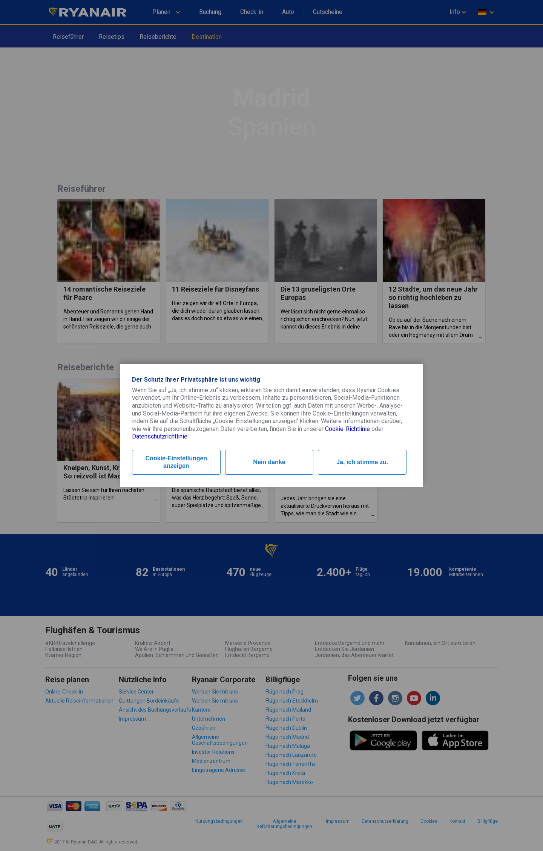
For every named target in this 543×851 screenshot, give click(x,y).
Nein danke (269, 462)
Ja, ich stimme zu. (362, 462)
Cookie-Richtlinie (347, 428)
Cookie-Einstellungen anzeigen (176, 462)
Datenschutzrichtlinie (159, 436)
